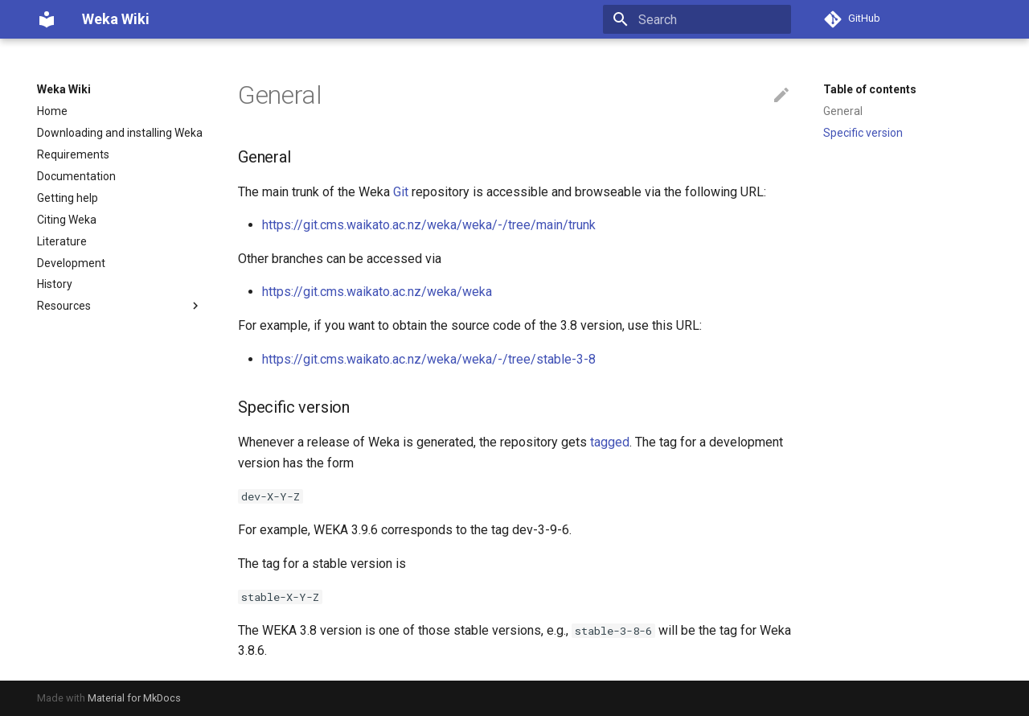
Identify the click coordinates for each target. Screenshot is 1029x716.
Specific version (863, 132)
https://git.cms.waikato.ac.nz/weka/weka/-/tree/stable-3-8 (429, 359)
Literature (62, 241)
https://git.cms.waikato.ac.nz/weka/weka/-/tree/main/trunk (429, 224)
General (843, 111)
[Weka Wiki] (47, 19)
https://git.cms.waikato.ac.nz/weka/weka (377, 291)
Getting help (67, 197)
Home (52, 111)
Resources (120, 305)
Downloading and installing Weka (120, 132)
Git (400, 192)
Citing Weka (66, 219)
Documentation (76, 176)
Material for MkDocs (134, 698)
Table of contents (869, 89)
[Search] (697, 19)
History (54, 284)
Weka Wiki (64, 89)
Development (71, 263)
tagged (609, 442)
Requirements (73, 154)
